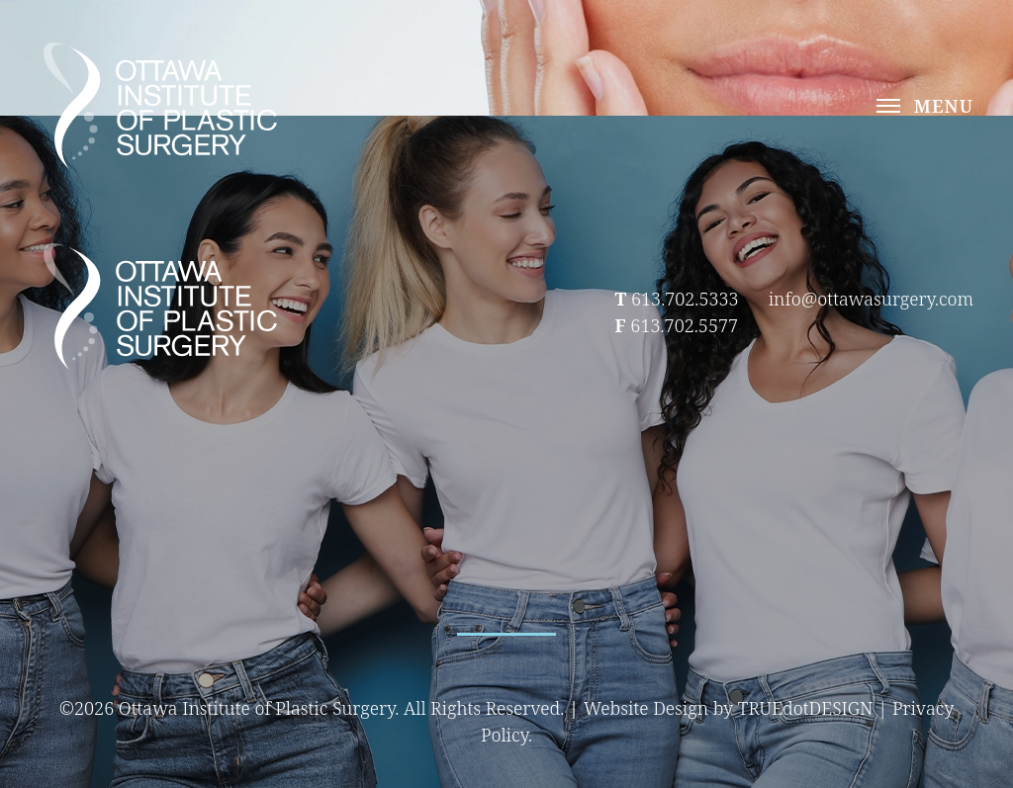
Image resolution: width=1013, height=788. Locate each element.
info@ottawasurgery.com (871, 298)
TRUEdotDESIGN (806, 708)
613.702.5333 (685, 298)
